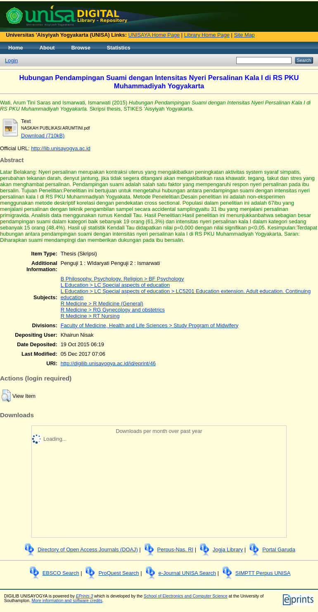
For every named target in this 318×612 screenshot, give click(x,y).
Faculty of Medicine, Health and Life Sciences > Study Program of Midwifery (150, 325)
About (47, 48)
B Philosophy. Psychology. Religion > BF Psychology (122, 279)
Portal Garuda (278, 549)
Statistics (119, 48)
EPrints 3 (84, 596)
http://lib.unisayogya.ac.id (60, 148)
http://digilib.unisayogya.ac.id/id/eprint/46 (108, 363)
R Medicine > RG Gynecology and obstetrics (113, 310)
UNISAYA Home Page (154, 35)
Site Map (244, 35)
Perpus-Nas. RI (175, 549)
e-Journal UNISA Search (187, 573)
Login (11, 60)
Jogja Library (228, 549)
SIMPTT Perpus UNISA (262, 573)
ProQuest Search (118, 573)
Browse (80, 48)
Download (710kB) (42, 135)
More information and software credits (67, 600)
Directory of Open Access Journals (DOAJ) (88, 549)
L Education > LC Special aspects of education (115, 285)
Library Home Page (207, 35)
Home (15, 48)
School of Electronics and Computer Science (186, 596)
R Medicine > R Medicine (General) (102, 303)
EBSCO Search (61, 573)
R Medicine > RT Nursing (90, 316)
